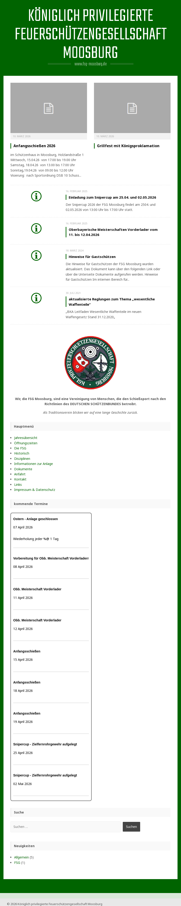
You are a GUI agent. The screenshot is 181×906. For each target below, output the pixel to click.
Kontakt (20, 479)
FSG (17, 862)
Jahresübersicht (25, 438)
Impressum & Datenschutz (34, 489)
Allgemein (21, 857)
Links (18, 484)
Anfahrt (20, 474)
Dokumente (23, 469)
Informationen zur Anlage (33, 463)
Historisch (21, 453)
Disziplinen (22, 458)
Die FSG (20, 448)
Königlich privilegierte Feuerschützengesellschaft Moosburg (91, 35)
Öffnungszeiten (25, 443)
